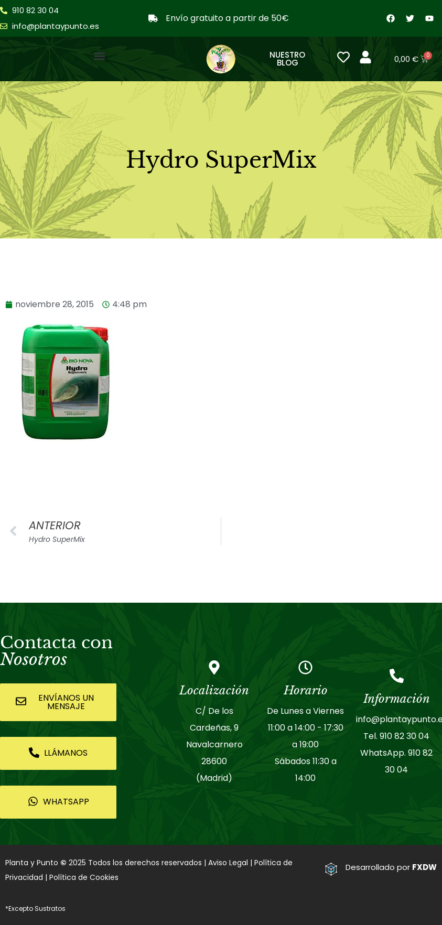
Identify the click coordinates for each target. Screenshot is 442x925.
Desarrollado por (391, 867)
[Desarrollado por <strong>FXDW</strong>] (331, 869)
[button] (99, 56)
